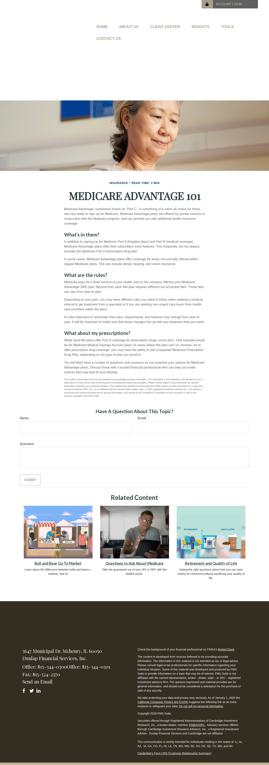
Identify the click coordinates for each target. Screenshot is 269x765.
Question (27, 438)
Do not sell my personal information (201, 700)
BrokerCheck (226, 643)
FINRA (193, 719)
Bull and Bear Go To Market (58, 557)
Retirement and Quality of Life (211, 557)
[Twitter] (32, 684)
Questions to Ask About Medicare (134, 557)
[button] (134, 25)
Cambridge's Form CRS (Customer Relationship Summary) (174, 747)
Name (24, 412)
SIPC (201, 719)
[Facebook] (25, 684)
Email (142, 412)
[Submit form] (30, 474)
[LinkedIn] (39, 684)
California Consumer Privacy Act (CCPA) (162, 696)
